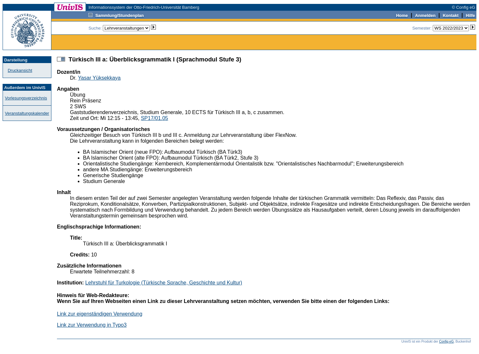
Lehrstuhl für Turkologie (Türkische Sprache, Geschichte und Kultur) (163, 282)
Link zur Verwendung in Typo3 (92, 325)
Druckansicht (20, 70)
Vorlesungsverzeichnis (26, 98)
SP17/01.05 (154, 118)
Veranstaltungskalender (27, 113)
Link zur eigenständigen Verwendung (99, 314)
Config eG (446, 341)
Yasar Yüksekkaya (99, 78)
